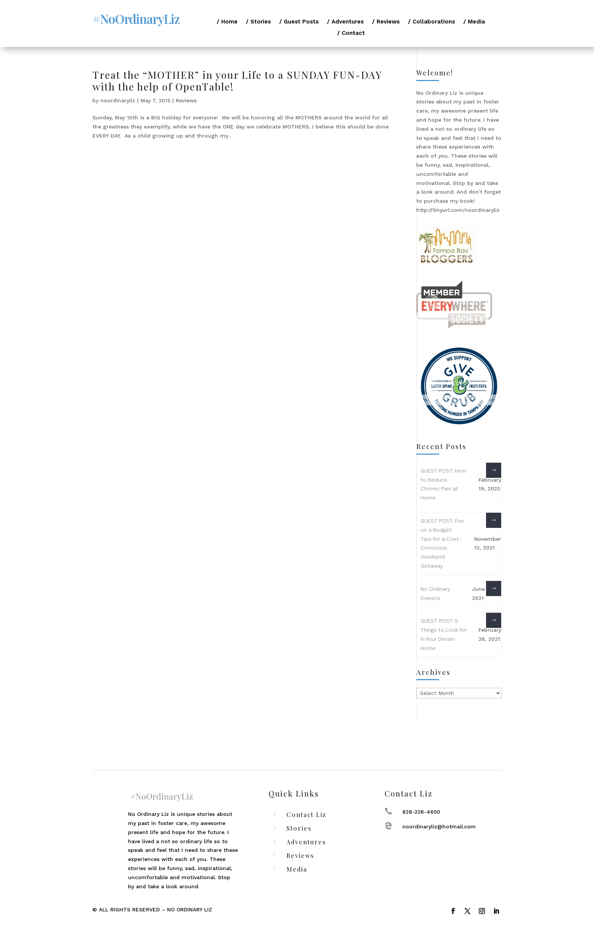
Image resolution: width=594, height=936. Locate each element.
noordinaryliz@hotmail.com (439, 826)
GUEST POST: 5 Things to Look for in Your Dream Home (443, 634)
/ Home (227, 22)
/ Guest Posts (299, 22)
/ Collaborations (431, 22)
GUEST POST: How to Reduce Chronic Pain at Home (443, 484)
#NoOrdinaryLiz (136, 18)
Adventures (306, 842)
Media (296, 869)
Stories (299, 828)
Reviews (186, 100)
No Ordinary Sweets (435, 593)
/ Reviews (386, 22)
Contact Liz (306, 815)
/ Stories (258, 22)
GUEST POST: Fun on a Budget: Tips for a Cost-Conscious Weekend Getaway (442, 543)
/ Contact (351, 33)
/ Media (474, 22)
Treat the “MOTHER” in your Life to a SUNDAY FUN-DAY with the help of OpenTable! (237, 80)
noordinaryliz (117, 100)
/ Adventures (345, 22)
